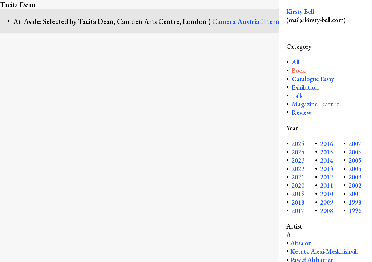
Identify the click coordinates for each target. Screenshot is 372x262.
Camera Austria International (257, 21)
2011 (326, 185)
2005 (354, 160)
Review (301, 112)
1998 (354, 202)
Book (299, 70)
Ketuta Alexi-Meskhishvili (324, 251)
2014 (326, 160)
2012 (326, 177)
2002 (354, 185)
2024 (297, 152)
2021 (297, 177)
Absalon (301, 243)
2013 (326, 168)
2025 (297, 143)
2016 (326, 143)
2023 (297, 160)
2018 (297, 202)
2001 (354, 194)
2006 (354, 152)
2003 (354, 177)
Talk (297, 95)
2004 (354, 168)
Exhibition (305, 87)
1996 (354, 210)
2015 (326, 152)
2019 (297, 194)
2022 (297, 168)
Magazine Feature (315, 104)
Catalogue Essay (313, 79)
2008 (326, 210)
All (294, 62)
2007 (354, 143)
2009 (326, 202)
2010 (326, 194)
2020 (297, 185)
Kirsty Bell (300, 11)
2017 (297, 210)
